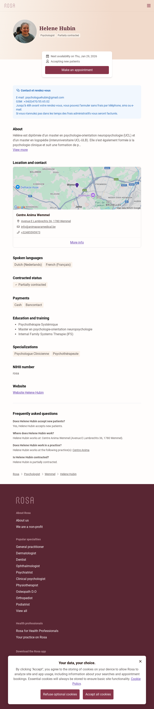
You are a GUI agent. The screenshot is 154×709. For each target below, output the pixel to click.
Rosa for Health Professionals (37, 631)
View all (21, 611)
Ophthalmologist (28, 566)
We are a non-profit (29, 527)
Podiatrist (23, 604)
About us (22, 520)
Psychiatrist (24, 572)
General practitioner (30, 547)
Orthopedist (24, 598)
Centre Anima (81, 450)
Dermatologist (26, 553)
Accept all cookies (98, 694)
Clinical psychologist (30, 579)
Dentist (21, 560)
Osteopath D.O (26, 592)
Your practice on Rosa (31, 637)
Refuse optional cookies (60, 694)
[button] (140, 661)
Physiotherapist (27, 585)
